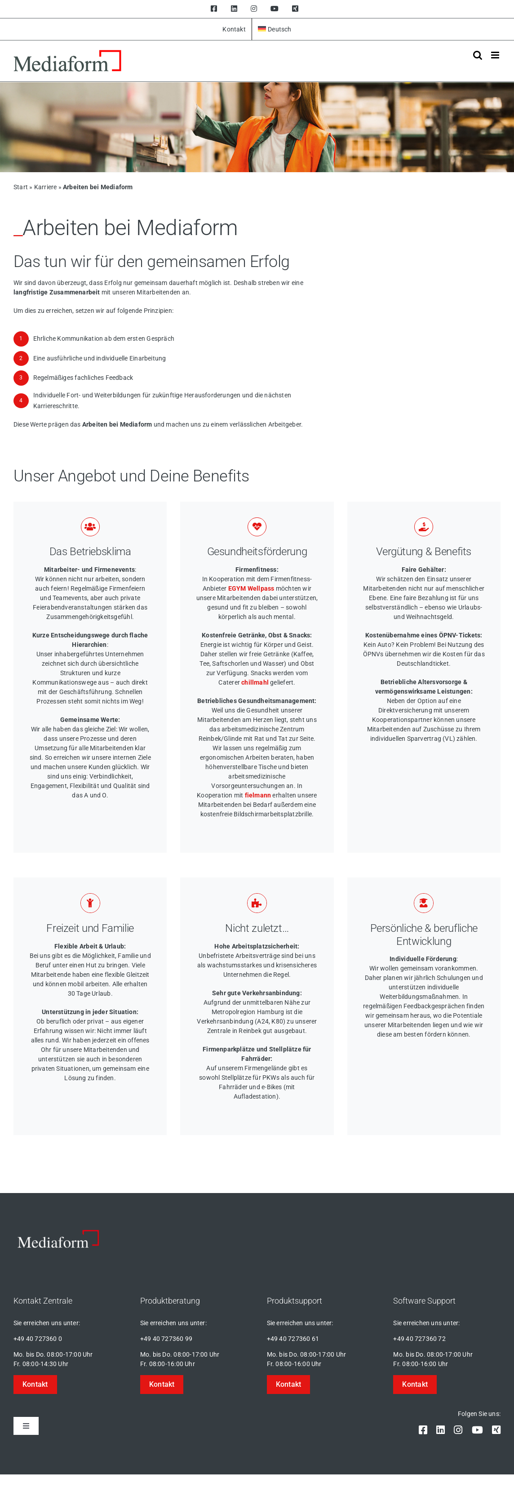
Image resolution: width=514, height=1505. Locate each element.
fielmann (258, 795)
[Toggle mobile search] (477, 55)
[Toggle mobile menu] (496, 55)
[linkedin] (440, 1430)
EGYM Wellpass (251, 588)
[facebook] (423, 1430)
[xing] (496, 1430)
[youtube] (477, 1430)
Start (20, 187)
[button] (35, 1384)
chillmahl (255, 682)
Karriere (45, 187)
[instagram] (458, 1430)
